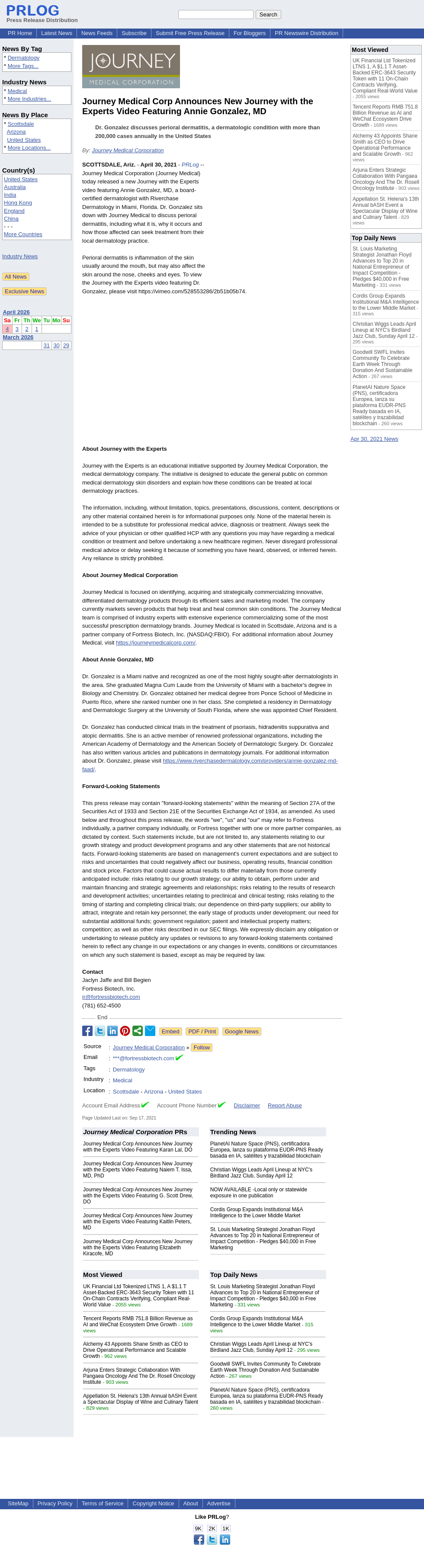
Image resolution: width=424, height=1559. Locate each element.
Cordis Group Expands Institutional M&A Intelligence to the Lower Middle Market (256, 1212)
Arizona (16, 131)
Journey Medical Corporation (128, 150)
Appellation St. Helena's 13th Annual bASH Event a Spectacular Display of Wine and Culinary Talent (140, 1399)
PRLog (190, 164)
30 (56, 345)
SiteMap (18, 1503)
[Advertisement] (277, 224)
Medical (17, 91)
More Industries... (29, 99)
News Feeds (96, 33)
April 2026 (16, 312)
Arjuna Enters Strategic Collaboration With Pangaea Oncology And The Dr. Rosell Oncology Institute (139, 1376)
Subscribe (134, 33)
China (11, 218)
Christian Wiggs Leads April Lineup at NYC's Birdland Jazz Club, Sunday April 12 (261, 1173)
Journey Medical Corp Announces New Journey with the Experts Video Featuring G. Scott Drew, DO (138, 1196)
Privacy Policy (55, 1503)
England (14, 211)
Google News (242, 1031)
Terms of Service (103, 1503)
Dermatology (24, 58)
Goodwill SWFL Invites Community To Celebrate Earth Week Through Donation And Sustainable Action (265, 1370)
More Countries (23, 234)
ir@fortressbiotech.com (111, 997)
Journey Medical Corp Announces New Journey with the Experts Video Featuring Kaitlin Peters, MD (138, 1222)
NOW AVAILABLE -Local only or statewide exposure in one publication (258, 1193)
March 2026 (18, 337)
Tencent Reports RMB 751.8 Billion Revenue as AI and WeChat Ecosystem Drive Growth (138, 1321)
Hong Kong (18, 202)
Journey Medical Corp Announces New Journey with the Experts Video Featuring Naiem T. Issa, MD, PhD (138, 1170)
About (190, 1503)
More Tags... (23, 66)
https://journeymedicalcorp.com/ (156, 642)
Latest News (56, 33)
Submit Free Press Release (190, 33)
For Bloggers (250, 33)
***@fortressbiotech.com (143, 1058)
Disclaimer (247, 1105)
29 (66, 345)
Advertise (219, 1503)
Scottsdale (21, 124)
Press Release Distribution (42, 16)
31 (47, 345)
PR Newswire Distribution (306, 33)
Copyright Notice (153, 1503)
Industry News (20, 256)
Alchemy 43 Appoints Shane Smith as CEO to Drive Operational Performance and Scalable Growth (135, 1350)
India (10, 195)
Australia (15, 187)
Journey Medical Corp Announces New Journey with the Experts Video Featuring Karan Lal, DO (138, 1147)
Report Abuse (285, 1105)
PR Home (20, 33)
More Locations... (29, 147)
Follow (201, 1047)
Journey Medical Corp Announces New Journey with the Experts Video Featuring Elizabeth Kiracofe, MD (138, 1247)
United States (24, 140)
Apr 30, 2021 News (374, 439)
